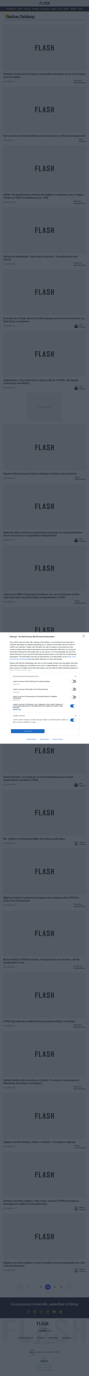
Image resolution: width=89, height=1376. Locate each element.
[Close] (84, 637)
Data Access (44, 739)
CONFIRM (27, 731)
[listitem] (44, 676)
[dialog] (44, 688)
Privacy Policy (57, 739)
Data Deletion (31, 739)
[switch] (73, 681)
